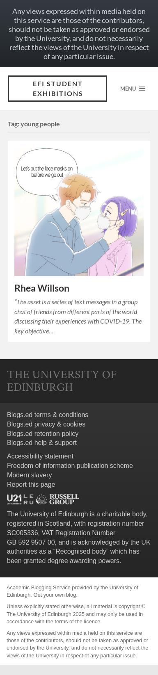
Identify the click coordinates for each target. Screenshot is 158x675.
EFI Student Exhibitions (58, 88)
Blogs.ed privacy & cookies (46, 424)
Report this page (31, 484)
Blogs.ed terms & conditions (47, 414)
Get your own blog (54, 595)
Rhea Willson (41, 288)
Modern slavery (29, 475)
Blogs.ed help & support (42, 442)
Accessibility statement (40, 456)
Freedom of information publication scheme (70, 465)
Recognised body (80, 551)
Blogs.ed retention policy (42, 433)
